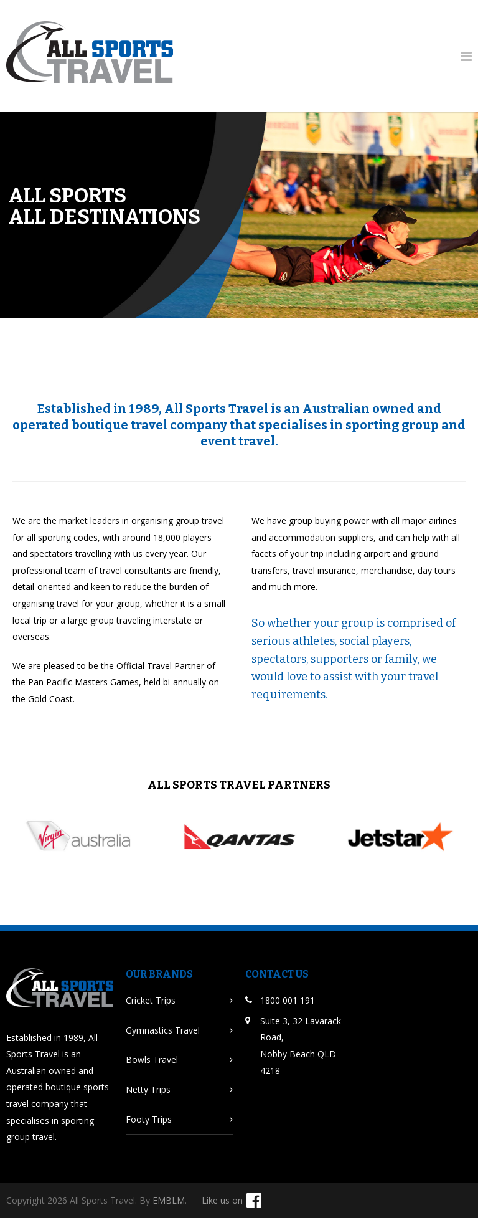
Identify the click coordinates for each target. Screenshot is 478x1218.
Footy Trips (149, 1119)
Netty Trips (148, 1089)
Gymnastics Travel (163, 1030)
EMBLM (168, 1200)
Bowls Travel (152, 1059)
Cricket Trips (151, 1000)
